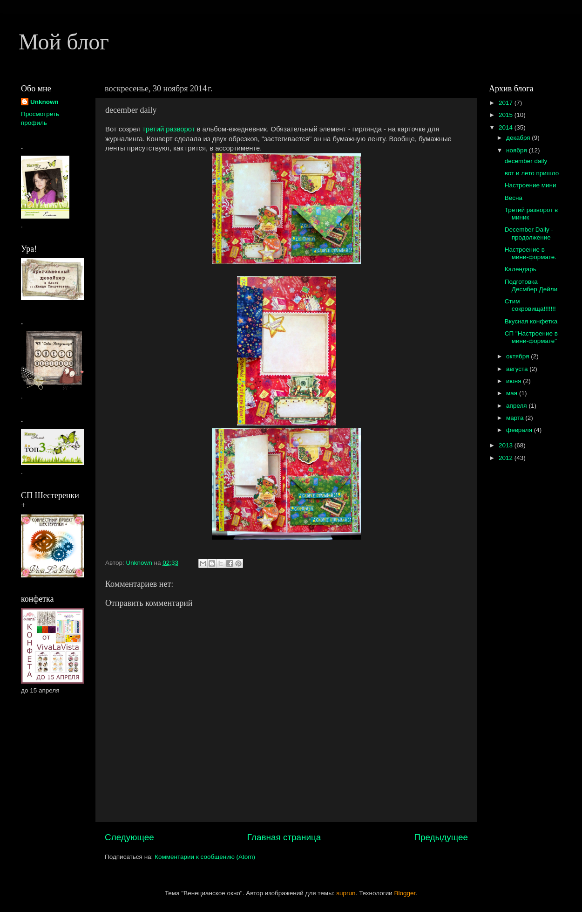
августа (517, 368)
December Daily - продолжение (529, 233)
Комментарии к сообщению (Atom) (205, 856)
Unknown (44, 101)
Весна (513, 197)
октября (518, 356)
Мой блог (64, 41)
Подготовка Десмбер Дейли (531, 285)
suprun (345, 893)
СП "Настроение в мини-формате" (531, 337)
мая (512, 393)
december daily (526, 161)
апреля (517, 405)
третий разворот (168, 129)
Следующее (129, 837)
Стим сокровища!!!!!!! (530, 305)
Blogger (405, 893)
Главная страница (284, 837)
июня (514, 380)
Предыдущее (441, 837)
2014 (506, 127)
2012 (506, 457)
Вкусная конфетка (531, 321)
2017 (506, 102)
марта (515, 417)
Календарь (520, 269)
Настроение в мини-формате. (530, 253)
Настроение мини (530, 185)
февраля (520, 429)
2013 (506, 445)
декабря (519, 137)
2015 (506, 114)
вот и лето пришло (532, 173)
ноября (517, 150)
